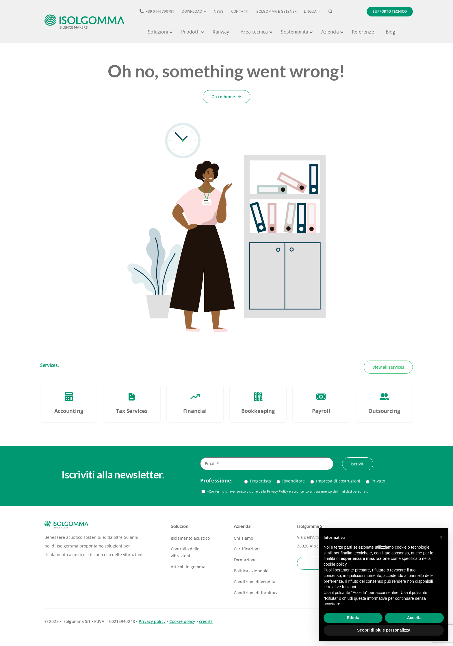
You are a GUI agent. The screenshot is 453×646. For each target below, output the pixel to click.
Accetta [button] (414, 617)
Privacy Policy (277, 491)
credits (206, 621)
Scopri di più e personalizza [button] (383, 630)
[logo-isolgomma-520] (84, 16)
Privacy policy (152, 621)
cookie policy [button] (335, 564)
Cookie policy (182, 621)
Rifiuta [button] (353, 617)
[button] (330, 11)
